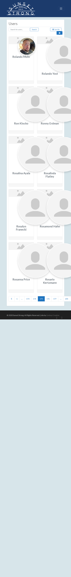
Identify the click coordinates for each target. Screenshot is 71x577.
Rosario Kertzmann (50, 281)
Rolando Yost (50, 73)
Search (34, 29)
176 (48, 299)
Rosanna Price (21, 279)
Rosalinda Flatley (50, 175)
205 (66, 299)
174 (34, 299)
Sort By (56, 29)
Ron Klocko (21, 123)
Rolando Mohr (21, 56)
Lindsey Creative (52, 315)
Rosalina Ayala (21, 173)
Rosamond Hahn (50, 226)
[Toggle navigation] (61, 8)
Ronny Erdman (50, 123)
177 (54, 299)
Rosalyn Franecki (21, 228)
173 (27, 299)
